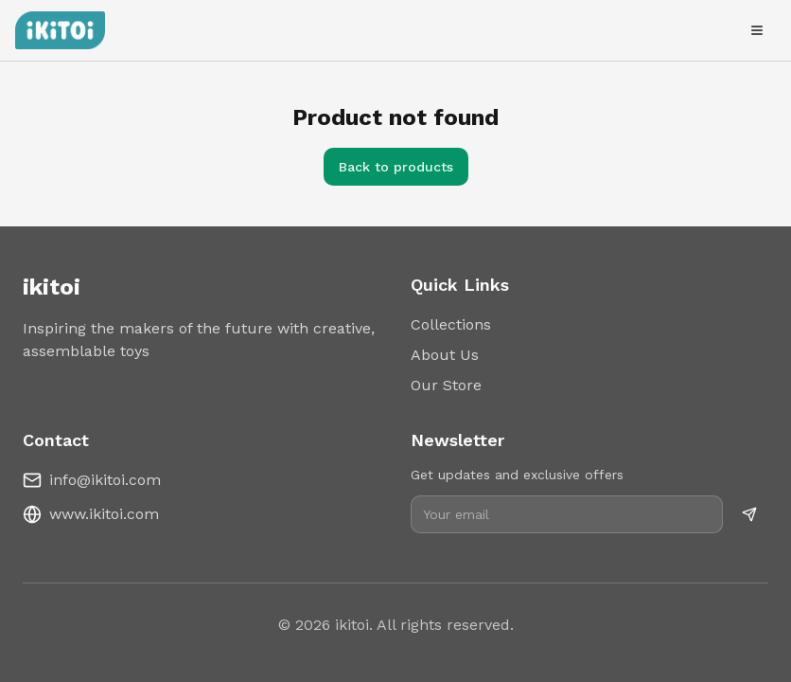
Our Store (446, 385)
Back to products (396, 166)
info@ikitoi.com (105, 480)
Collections (451, 324)
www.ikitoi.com (104, 514)
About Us (445, 355)
